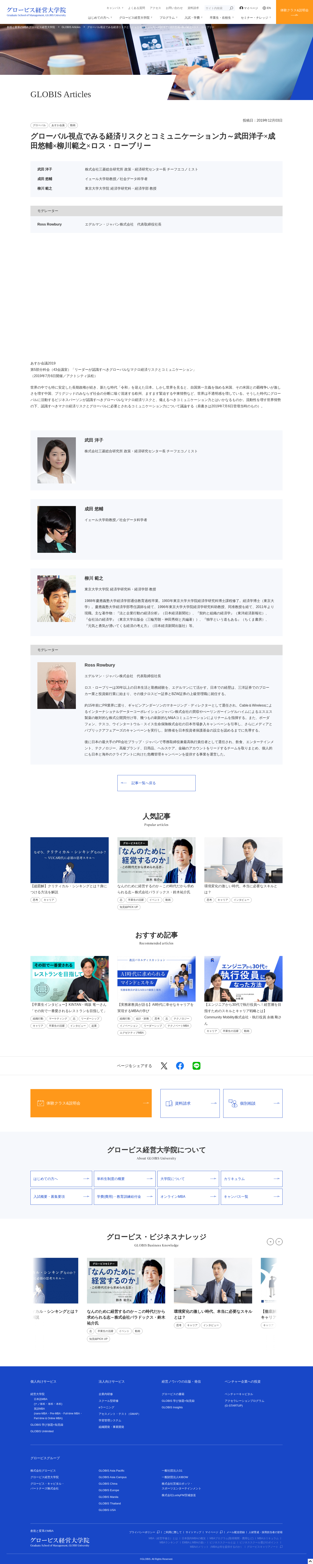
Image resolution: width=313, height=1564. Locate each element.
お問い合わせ (174, 8)
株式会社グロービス (43, 1470)
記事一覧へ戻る (138, 783)
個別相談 (251, 1103)
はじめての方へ (98, 17)
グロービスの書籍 (173, 1394)
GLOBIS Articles (71, 27)
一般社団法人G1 (172, 1470)
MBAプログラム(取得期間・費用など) (231, 1538)
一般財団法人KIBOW (175, 1477)
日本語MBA (40, 1399)
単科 (50, 1403)
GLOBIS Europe (109, 1490)
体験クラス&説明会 (294, 10)
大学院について (188, 1179)
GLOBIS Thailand (110, 1503)
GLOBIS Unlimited (41, 1431)
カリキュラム (252, 1179)
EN (267, 8)
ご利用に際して (172, 1532)
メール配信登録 (235, 1532)
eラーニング (106, 1407)
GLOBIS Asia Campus (113, 1477)
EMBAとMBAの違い (194, 1542)
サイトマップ (193, 1532)
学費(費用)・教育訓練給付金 (125, 1196)
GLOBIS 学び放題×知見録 (46, 1424)
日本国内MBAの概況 (194, 1538)
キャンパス (114, 8)
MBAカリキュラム (268, 1538)
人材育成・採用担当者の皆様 (266, 1532)
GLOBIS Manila (108, 1497)
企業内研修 (106, 1394)
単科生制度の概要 (125, 1179)
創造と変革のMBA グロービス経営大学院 (31, 27)
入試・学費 (192, 17)
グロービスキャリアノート (265, 1546)
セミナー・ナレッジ (254, 17)
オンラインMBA (188, 1196)
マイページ (249, 8)
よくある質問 (136, 8)
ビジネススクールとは (223, 1542)
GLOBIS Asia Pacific (112, 1470)
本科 (58, 1403)
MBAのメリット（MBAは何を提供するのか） (216, 1546)
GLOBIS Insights (172, 1407)
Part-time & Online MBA (48, 1418)
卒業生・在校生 (220, 17)
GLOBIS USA (107, 1510)
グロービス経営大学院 (134, 17)
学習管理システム (110, 1420)
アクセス (155, 8)
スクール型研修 (108, 1400)
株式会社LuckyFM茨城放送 (179, 1495)
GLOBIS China (108, 1483)
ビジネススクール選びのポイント (259, 1542)
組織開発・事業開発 (111, 1427)
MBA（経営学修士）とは (163, 1538)
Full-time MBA (71, 1413)
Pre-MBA (55, 1413)
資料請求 (193, 8)
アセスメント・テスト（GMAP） (120, 1413)
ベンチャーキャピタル (239, 1394)
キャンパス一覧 (252, 1196)
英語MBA (39, 1408)
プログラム (167, 17)
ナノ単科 (40, 1403)
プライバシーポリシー (144, 1532)
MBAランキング (169, 1542)
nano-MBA (41, 1413)
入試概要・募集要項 (61, 1196)
